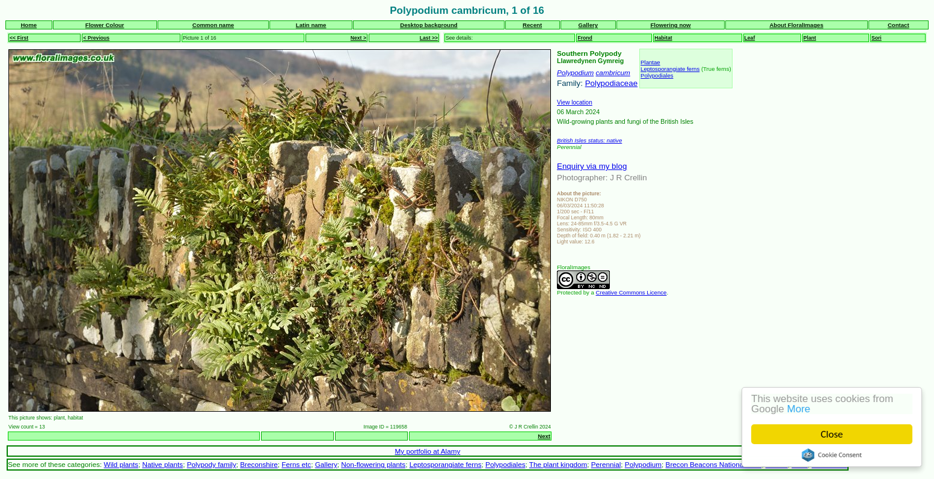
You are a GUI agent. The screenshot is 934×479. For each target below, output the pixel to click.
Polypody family (211, 464)
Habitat (663, 38)
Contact (898, 25)
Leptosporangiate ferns (670, 69)
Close (832, 434)
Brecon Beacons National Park (714, 464)
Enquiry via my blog (592, 166)
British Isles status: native (589, 140)
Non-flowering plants (373, 464)
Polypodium (575, 72)
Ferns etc (296, 464)
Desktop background (428, 25)
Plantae (650, 62)
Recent (532, 25)
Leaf (750, 38)
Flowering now (670, 25)
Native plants (162, 464)
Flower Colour (104, 25)
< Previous (96, 38)
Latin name (311, 25)
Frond (584, 38)
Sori (876, 38)
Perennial (606, 464)
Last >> (429, 38)
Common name (213, 25)
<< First (19, 38)
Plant (809, 38)
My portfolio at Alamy (428, 451)
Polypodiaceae (611, 83)
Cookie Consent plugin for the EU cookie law (832, 455)
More (799, 409)
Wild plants (121, 464)
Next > (358, 38)
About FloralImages (796, 25)
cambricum (613, 72)
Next (544, 436)
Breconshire (259, 464)
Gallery (588, 25)
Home (28, 25)
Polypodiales (657, 75)
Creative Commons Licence (631, 292)
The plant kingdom (558, 464)
